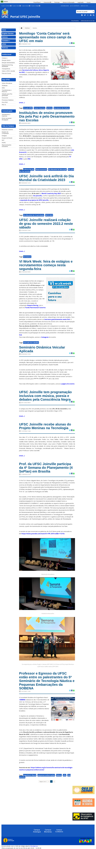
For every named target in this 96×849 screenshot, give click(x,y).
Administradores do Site (88, 21)
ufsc (64, 775)
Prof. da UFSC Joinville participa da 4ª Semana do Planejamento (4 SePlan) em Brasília (46, 467)
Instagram (45, 337)
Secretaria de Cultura (62, 108)
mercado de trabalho (31, 343)
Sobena (59, 775)
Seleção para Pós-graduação (7, 94)
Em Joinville (37, 196)
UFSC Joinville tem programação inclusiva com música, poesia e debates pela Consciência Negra (45, 395)
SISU (3, 88)
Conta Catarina (39, 108)
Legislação (81, 2)
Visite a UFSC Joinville (8, 71)
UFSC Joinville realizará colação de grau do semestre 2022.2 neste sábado (46, 223)
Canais (89, 2)
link (20, 335)
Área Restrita (75, 21)
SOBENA (22, 700)
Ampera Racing (32, 305)
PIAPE (4, 142)
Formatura (27, 257)
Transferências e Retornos (6, 90)
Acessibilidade (65, 5)
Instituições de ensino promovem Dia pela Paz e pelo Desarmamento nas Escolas (47, 116)
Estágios (4, 135)
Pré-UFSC (5, 102)
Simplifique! (37, 2)
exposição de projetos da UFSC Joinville (34, 200)
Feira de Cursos (6, 73)
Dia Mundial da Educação (57, 169)
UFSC (4, 44)
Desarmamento (41, 169)
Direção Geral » (6, 60)
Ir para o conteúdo (6, 5)
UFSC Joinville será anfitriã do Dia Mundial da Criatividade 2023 (46, 178)
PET (3, 140)
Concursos (5, 97)
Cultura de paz (28, 169)
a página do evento (67, 384)
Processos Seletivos (8, 100)
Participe (57, 2)
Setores (5, 37)
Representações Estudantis (6, 145)
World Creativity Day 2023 (51, 193)
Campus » (5, 58)
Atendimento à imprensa (6, 115)
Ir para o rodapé (35, 5)
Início (4, 30)
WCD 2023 (49, 215)
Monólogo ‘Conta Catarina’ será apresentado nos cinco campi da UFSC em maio (45, 37)
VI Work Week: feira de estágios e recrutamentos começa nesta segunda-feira (46, 265)
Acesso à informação (68, 2)
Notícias (5, 48)
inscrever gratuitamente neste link (57, 319)
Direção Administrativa (8, 62)
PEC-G (4, 104)
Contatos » (6, 40)
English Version (8, 33)
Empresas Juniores (7, 129)
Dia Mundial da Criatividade (33, 215)
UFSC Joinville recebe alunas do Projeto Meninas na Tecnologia (45, 426)
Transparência (6, 68)
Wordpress (34, 846)
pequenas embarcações (46, 775)
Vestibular (4, 85)
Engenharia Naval (29, 775)
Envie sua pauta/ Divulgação (7, 119)
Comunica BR (47, 2)
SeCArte (49, 108)
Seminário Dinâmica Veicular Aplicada (42, 349)
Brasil (6, 1)
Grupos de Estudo (7, 138)
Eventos (35, 28)
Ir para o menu (16, 5)
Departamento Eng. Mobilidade (7, 65)
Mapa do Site (84, 5)
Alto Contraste (74, 5)
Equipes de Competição (5, 132)
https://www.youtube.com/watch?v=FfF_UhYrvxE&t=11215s (43, 534)
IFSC (29, 159)
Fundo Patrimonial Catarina (35, 307)
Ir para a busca (26, 5)
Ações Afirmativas (7, 83)
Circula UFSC (27, 108)
